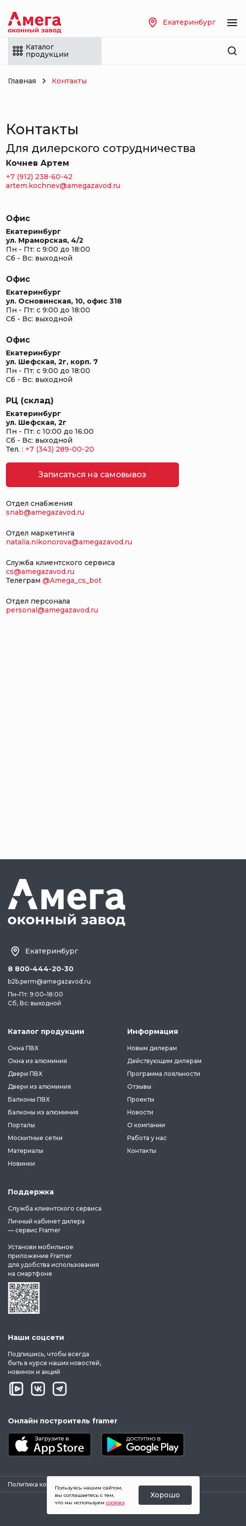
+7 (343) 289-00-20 (59, 449)
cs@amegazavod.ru (40, 571)
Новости (140, 1112)
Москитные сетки (35, 1138)
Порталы (21, 1125)
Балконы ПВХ (29, 1099)
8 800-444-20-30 (40, 969)
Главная (22, 80)
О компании (146, 1125)
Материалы (25, 1150)
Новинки (21, 1163)
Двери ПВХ (25, 1073)
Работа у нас (147, 1138)
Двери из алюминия (39, 1086)
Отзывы (139, 1086)
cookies (115, 1502)
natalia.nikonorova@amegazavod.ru (69, 541)
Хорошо (165, 1494)
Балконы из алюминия (43, 1112)
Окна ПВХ (23, 1048)
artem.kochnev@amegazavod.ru (63, 185)
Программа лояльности (163, 1073)
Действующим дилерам (164, 1061)
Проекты (140, 1099)
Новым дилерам (152, 1048)
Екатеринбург (181, 22)
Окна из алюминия (37, 1061)
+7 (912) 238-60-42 (39, 176)
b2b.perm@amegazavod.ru (49, 981)
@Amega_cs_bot (72, 580)
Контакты (141, 1150)
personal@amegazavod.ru (52, 610)
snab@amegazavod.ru (45, 512)
